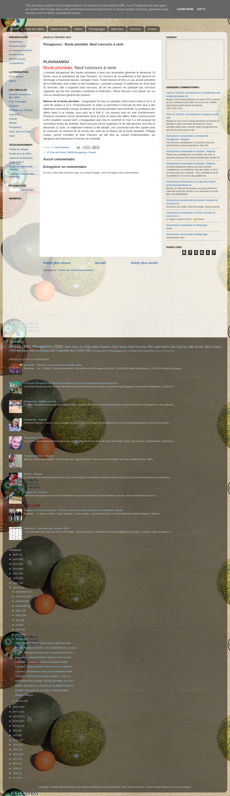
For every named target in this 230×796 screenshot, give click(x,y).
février (19, 639)
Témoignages (97, 29)
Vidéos (78, 29)
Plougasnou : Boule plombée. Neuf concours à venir (43, 657)
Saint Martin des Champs (170, 346)
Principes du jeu (17, 46)
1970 (16, 777)
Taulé (12, 135)
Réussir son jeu (17, 58)
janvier (20, 701)
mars (19, 634)
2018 (16, 707)
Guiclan (13, 118)
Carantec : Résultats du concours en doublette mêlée (43, 671)
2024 (16, 564)
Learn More (185, 9)
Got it (201, 9)
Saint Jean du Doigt (19, 131)
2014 (16, 726)
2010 (16, 744)
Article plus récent (56, 263)
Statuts (13, 81)
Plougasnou (15, 127)
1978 (16, 773)
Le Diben (132, 350)
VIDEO (80, 350)
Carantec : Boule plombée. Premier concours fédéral (43, 666)
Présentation (16, 41)
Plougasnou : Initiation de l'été (40, 401)
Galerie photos (59, 29)
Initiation (104, 346)
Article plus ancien (144, 263)
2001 (16, 763)
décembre (21, 591)
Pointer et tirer (16, 54)
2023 (16, 568)
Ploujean (146, 351)
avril (18, 629)
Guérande (14, 114)
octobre (20, 601)
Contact (152, 29)
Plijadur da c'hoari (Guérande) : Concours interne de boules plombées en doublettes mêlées (73, 510)
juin (18, 620)
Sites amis (117, 29)
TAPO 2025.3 (16, 162)
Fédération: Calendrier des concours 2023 (46, 528)
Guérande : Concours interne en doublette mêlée (41, 662)
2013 (16, 730)
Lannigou (97, 350)
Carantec (14, 106)
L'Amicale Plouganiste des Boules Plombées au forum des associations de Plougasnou (70, 383)
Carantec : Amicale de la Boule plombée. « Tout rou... (43, 676)
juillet (19, 615)
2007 (16, 759)
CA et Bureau (16, 76)
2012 (16, 735)
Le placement (16, 63)
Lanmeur (158, 351)
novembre (21, 596)
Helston (168, 351)
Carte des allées (34, 29)
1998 (16, 768)
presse (15, 346)
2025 (16, 559)
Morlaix (13, 123)
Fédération (22, 350)
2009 (16, 749)
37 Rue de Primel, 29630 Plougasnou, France (71, 152)
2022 (16, 573)
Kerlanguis (42, 350)
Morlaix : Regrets (33, 474)
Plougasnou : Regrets (35, 419)
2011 (16, 740)
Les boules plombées (20, 50)
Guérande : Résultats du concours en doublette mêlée (53, 365)
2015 (16, 721)
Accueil (14, 29)
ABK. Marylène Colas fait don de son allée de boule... (44, 643)
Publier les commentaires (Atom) (75, 270)
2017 (16, 711)
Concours (135, 29)
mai (18, 624)
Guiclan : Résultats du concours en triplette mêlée (42, 690)
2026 (16, 554)
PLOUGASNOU (56, 62)
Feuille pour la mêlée (20, 153)
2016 (16, 716)
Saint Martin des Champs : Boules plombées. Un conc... (45, 680)
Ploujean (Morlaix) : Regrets (39, 455)
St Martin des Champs (21, 110)
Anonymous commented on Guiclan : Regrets (190, 151)
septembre (22, 606)
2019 (16, 587)
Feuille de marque (18, 149)
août (18, 610)
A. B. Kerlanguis (17, 101)
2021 (16, 578)
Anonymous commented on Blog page (186, 225)
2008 (16, 754)
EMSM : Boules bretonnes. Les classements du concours (46, 647)
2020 (16, 583)
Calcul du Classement (21, 158)
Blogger (187, 787)
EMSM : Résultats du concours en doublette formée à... (45, 652)
